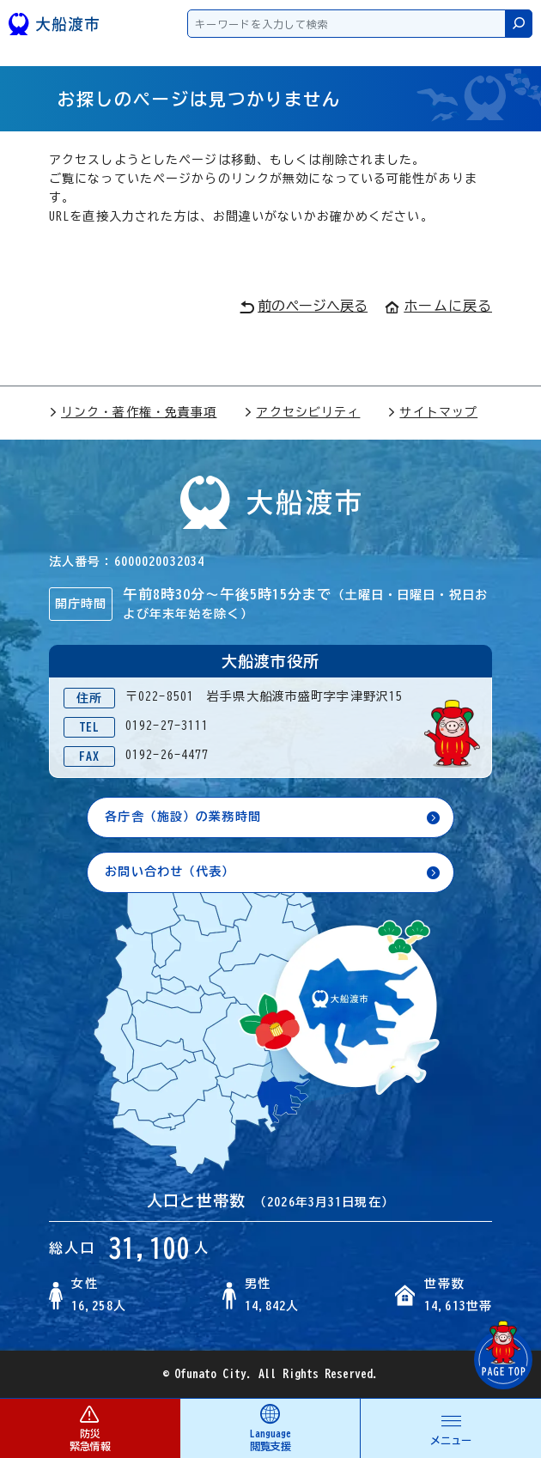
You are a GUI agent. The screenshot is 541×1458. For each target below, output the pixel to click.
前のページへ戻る (304, 306)
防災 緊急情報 (89, 1427)
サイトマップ (432, 412)
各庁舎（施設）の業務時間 (182, 817)
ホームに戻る (438, 306)
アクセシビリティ (302, 412)
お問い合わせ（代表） (169, 872)
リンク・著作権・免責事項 (132, 412)
